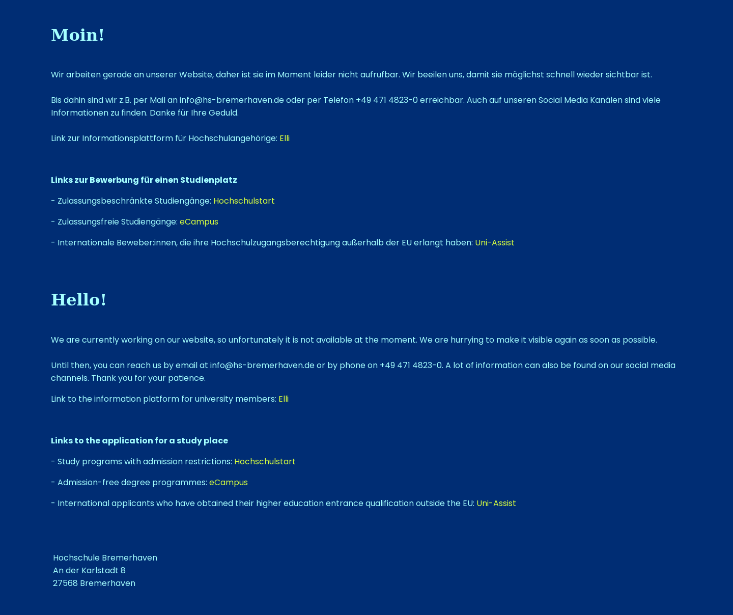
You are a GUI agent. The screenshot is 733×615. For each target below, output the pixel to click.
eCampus (199, 222)
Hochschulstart (244, 201)
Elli (284, 138)
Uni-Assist (495, 242)
